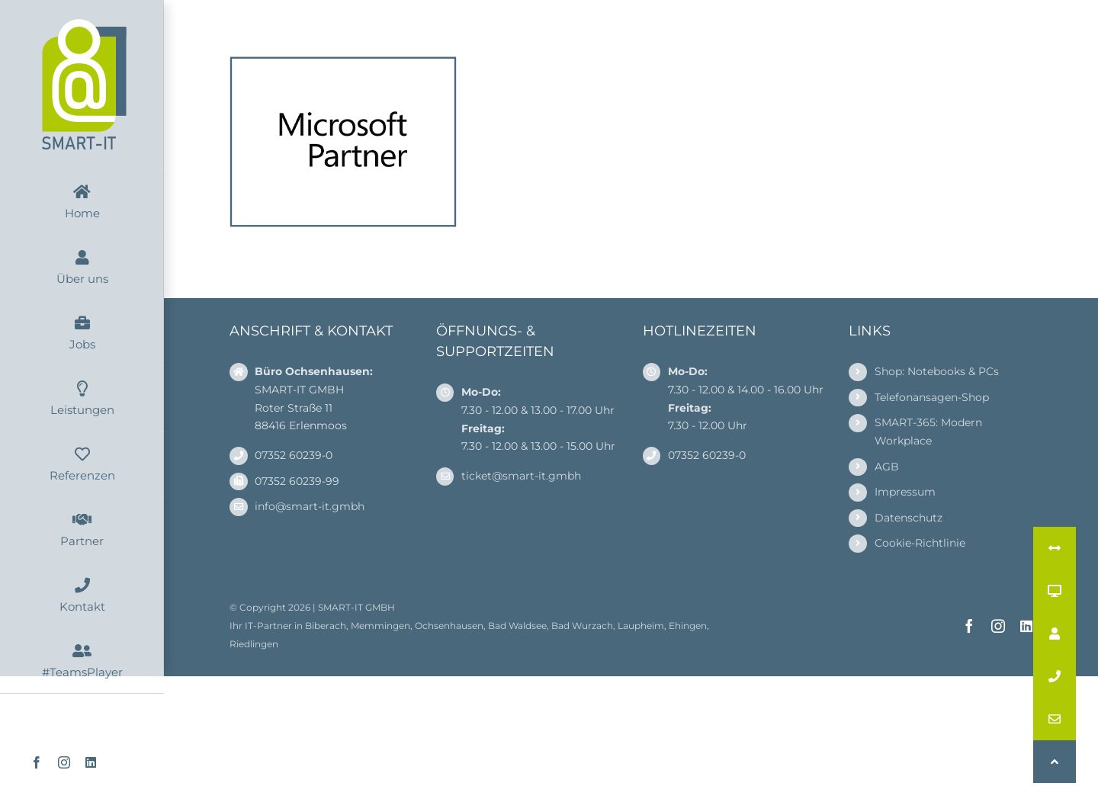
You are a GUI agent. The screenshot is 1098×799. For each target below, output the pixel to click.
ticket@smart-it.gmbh (521, 476)
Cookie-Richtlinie (920, 543)
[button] (1054, 761)
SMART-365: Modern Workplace (928, 432)
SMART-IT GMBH (356, 607)
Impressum (905, 492)
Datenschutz (908, 518)
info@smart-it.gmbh (309, 506)
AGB (887, 466)
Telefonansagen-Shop (932, 397)
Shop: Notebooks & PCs (937, 371)
